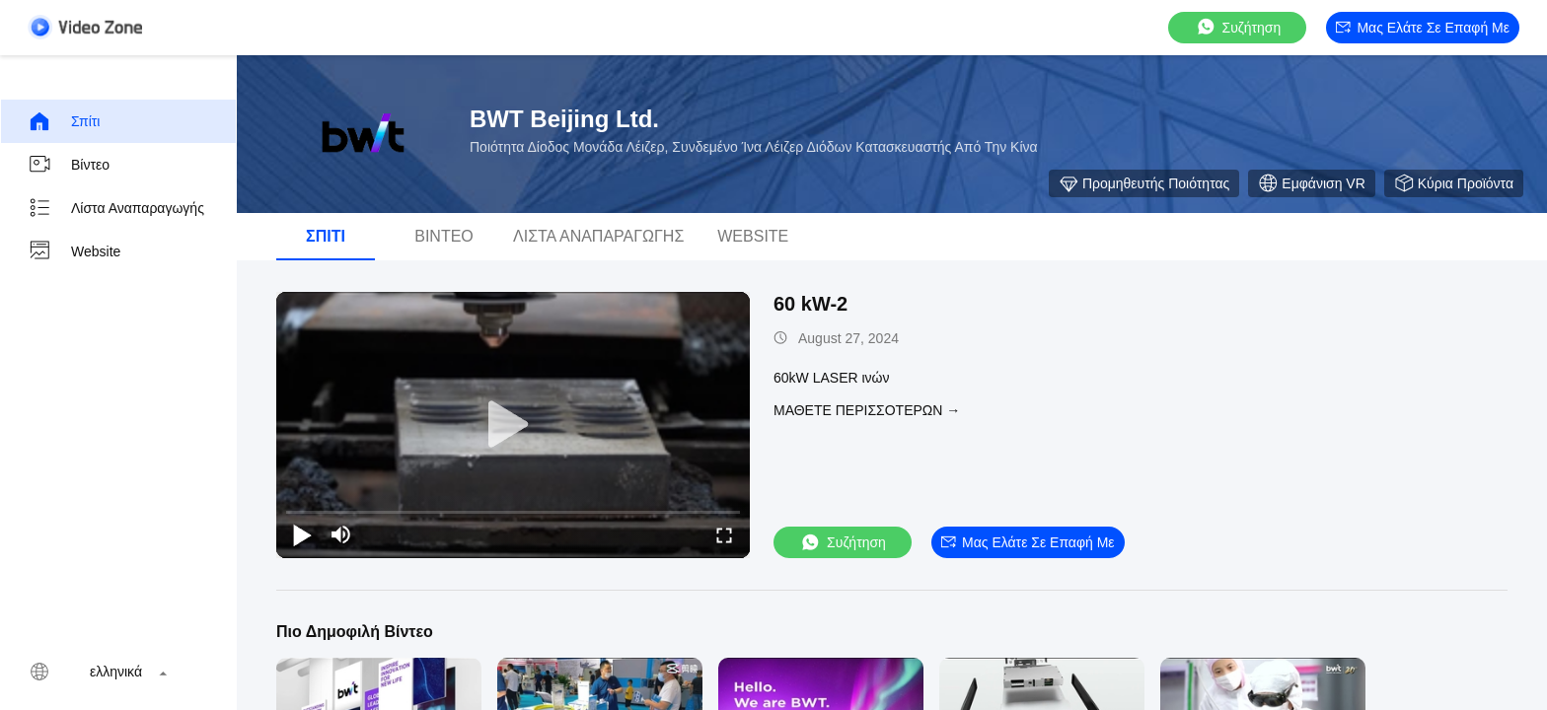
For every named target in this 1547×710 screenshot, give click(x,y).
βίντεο (69, 165)
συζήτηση (1238, 27)
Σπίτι (64, 121)
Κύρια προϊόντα (1453, 183)
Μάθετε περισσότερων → (867, 410)
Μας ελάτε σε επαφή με (1423, 28)
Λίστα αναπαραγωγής (116, 208)
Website (74, 251)
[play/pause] (302, 534)
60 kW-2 (810, 304)
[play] (513, 425)
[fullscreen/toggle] (724, 534)
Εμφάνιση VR (1311, 183)
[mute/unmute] (341, 534)
